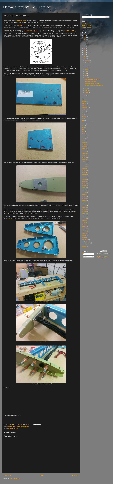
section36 (84, 194)
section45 (84, 211)
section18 (84, 163)
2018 (85, 52)
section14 (84, 157)
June (86, 73)
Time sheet (84, 23)
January (87, 92)
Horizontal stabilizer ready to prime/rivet (94, 85)
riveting (83, 137)
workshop (84, 246)
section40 (84, 202)
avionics (84, 103)
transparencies (85, 241)
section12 (84, 153)
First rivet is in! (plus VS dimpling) (92, 79)
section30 (84, 183)
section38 (84, 198)
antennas (84, 101)
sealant (83, 140)
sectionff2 (84, 222)
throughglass (85, 239)
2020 (85, 48)
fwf (83, 118)
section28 (84, 179)
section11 (84, 151)
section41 (84, 204)
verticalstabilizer (25, 426)
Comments (86, 256)
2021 (85, 46)
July (86, 71)
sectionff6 (84, 230)
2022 (85, 44)
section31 (84, 185)
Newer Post (7, 475)
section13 (84, 155)
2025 (85, 37)
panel (83, 131)
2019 (85, 50)
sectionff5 (84, 228)
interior (83, 124)
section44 (84, 209)
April (86, 77)
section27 (84, 177)
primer (83, 133)
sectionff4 (84, 226)
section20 (84, 164)
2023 (85, 41)
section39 (84, 200)
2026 (85, 35)
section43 (84, 207)
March (86, 88)
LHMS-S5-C (11, 218)
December (87, 60)
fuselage (84, 116)
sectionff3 (84, 224)
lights (83, 125)
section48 (84, 215)
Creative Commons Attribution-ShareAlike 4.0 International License (103, 256)
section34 (84, 190)
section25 (84, 174)
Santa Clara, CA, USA (13, 428)
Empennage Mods (21, 20)
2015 (85, 58)
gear (83, 120)
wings (83, 244)
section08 (84, 146)
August (86, 69)
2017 (85, 54)
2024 (85, 39)
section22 (84, 168)
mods (14, 426)
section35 (84, 192)
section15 (84, 159)
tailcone (84, 237)
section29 (84, 181)
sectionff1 (84, 220)
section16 (84, 161)
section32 (84, 187)
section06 (18, 426)
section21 (84, 166)
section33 (84, 189)
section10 (84, 150)
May (86, 75)
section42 (84, 205)
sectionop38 (85, 231)
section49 (84, 216)
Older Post (75, 475)
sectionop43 (85, 233)
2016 (85, 56)
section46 (84, 213)
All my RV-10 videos (86, 25)
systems (84, 235)
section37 (84, 196)
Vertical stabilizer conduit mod (92, 83)
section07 (84, 144)
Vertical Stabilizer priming (90, 81)
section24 (84, 172)
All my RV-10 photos (86, 27)
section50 (84, 218)
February (87, 90)
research (84, 135)
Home (41, 475)
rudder (83, 138)
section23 (84, 170)
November (87, 62)
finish (83, 111)
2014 (85, 95)
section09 (84, 148)
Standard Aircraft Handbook (31, 30)
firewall (83, 112)
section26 (84, 176)
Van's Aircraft (85, 29)
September (87, 67)
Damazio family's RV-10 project (27, 7)
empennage (9, 426)
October (87, 65)
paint (83, 129)
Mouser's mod (21, 25)
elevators (84, 105)
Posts (85, 254)
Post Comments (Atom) (15, 478)
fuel (83, 114)
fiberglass (84, 109)
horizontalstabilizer (86, 122)
